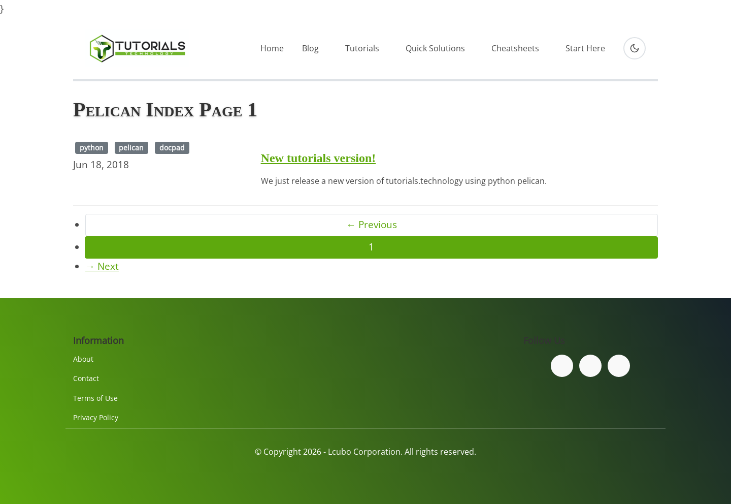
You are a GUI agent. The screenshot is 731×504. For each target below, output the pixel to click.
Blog (310, 48)
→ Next (102, 266)
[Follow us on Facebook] (562, 366)
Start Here (585, 48)
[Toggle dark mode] (634, 48)
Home (272, 48)
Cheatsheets (515, 48)
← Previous (371, 224)
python (92, 147)
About (83, 359)
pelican (131, 147)
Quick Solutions (435, 48)
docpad (172, 147)
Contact (86, 378)
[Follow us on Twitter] (590, 366)
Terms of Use (95, 398)
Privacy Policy (95, 417)
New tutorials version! (318, 158)
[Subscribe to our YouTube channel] (619, 366)
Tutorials (362, 48)
